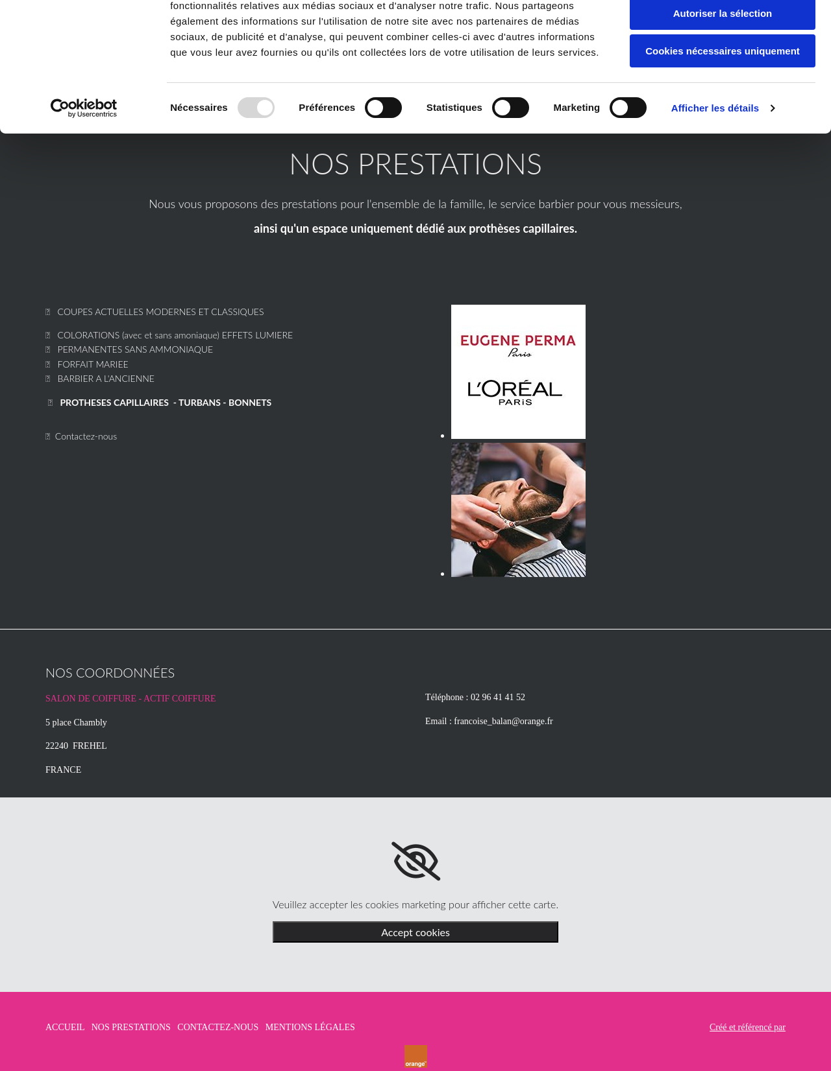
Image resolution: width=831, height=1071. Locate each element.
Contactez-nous (86, 435)
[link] (415, 861)
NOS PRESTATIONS (131, 1027)
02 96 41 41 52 (498, 697)
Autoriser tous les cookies (723, 32)
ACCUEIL (64, 1027)
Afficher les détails (715, 165)
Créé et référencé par (748, 1027)
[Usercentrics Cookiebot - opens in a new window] (84, 165)
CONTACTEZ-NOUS (217, 1027)
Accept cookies (415, 932)
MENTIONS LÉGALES (310, 1027)
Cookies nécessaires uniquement (722, 107)
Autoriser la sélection (723, 70)
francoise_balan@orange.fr (503, 721)
